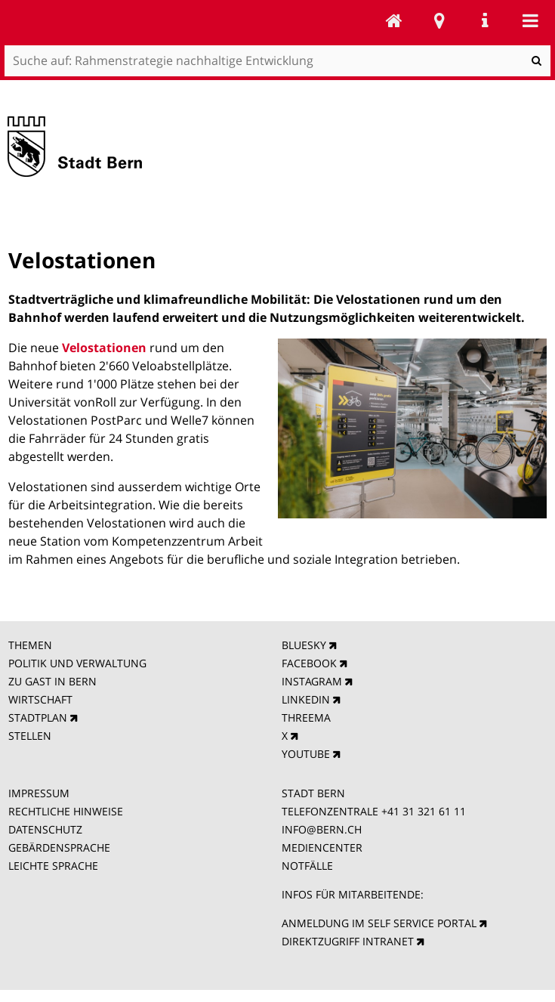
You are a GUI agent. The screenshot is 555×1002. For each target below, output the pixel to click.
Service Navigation (484, 20)
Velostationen (106, 347)
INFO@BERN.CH (322, 829)
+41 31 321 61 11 (423, 811)
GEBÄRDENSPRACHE (59, 847)
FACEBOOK (309, 663)
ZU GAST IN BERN (52, 681)
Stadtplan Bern (439, 20)
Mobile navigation (530, 20)
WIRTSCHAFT (40, 699)
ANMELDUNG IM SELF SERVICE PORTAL (379, 923)
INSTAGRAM (312, 681)
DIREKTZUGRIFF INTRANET (348, 941)
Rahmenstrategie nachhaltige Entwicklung (394, 20)
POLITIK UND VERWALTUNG (77, 663)
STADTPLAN (37, 717)
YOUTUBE (306, 754)
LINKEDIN (306, 699)
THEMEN (30, 645)
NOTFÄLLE (307, 865)
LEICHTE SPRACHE (53, 865)
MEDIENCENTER (322, 847)
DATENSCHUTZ (45, 829)
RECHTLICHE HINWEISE (65, 811)
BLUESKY (304, 645)
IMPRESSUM (38, 793)
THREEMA (306, 717)
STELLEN (29, 735)
